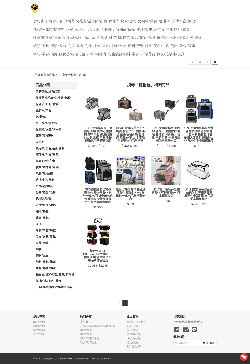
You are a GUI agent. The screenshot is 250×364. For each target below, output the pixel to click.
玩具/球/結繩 (73, 37)
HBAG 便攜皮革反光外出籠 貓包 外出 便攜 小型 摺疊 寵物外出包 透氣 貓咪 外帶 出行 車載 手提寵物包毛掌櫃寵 (130, 134)
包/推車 (165, 21)
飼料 (148, 45)
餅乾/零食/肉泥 (45, 54)
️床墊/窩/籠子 (76, 29)
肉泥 (71, 45)
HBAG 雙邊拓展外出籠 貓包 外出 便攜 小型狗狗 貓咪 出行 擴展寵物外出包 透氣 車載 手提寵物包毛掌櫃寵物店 (97, 134)
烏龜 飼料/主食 (177, 29)
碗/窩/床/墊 (166, 37)
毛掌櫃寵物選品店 (46, 75)
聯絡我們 (39, 326)
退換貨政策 (134, 338)
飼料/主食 (161, 45)
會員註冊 (132, 322)
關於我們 (39, 322)
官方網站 (39, 330)
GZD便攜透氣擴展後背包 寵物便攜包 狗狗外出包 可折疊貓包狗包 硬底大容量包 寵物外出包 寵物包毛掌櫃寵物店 (198, 134)
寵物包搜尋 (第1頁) (74, 75)
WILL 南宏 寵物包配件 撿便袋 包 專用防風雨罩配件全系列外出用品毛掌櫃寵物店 (198, 194)
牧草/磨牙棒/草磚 (47, 37)
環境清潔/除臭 (96, 37)
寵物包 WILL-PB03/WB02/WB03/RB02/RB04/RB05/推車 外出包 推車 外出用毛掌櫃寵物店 (109, 255)
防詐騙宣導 (134, 346)
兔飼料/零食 (147, 21)
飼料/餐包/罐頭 (183, 45)
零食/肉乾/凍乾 (88, 45)
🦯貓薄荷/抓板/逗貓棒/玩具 (162, 54)
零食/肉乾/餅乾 (114, 45)
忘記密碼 (132, 326)
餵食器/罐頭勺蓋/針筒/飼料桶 (82, 54)
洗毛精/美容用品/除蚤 (117, 29)
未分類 (93, 29)
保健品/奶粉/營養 (122, 21)
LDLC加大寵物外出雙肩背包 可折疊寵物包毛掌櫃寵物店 (166, 192)
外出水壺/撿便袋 (185, 21)
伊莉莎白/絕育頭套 (48, 21)
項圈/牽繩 (135, 45)
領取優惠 (209, 342)
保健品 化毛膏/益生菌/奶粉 (86, 21)
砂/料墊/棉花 (119, 37)
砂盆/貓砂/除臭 (143, 37)
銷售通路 (39, 334)
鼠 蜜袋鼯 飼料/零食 (123, 54)
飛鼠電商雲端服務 (99, 358)
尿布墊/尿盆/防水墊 (49, 29)
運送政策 (132, 342)
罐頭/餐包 (41, 45)
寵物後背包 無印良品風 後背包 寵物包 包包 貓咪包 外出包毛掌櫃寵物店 (130, 194)
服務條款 (132, 330)
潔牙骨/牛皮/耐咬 (151, 29)
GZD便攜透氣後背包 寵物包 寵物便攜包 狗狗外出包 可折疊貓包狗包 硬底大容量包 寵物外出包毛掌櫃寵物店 (98, 196)
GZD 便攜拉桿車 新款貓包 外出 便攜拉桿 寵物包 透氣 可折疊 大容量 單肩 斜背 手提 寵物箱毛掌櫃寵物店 (166, 134)
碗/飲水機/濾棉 (189, 37)
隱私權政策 (134, 334)
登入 (143, 322)
